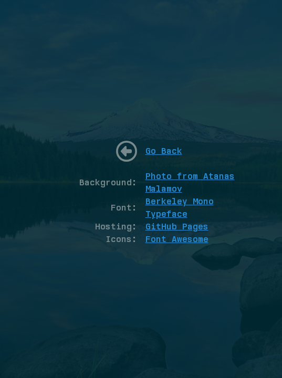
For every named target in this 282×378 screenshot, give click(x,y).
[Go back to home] (126, 151)
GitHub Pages (176, 227)
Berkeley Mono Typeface (179, 207)
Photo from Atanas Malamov (190, 182)
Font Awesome (176, 239)
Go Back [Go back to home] (163, 151)
